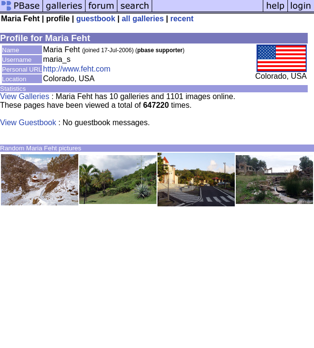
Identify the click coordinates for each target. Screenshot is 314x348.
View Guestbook (28, 122)
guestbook (95, 18)
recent (181, 18)
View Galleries (24, 96)
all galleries (143, 18)
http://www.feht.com (77, 69)
